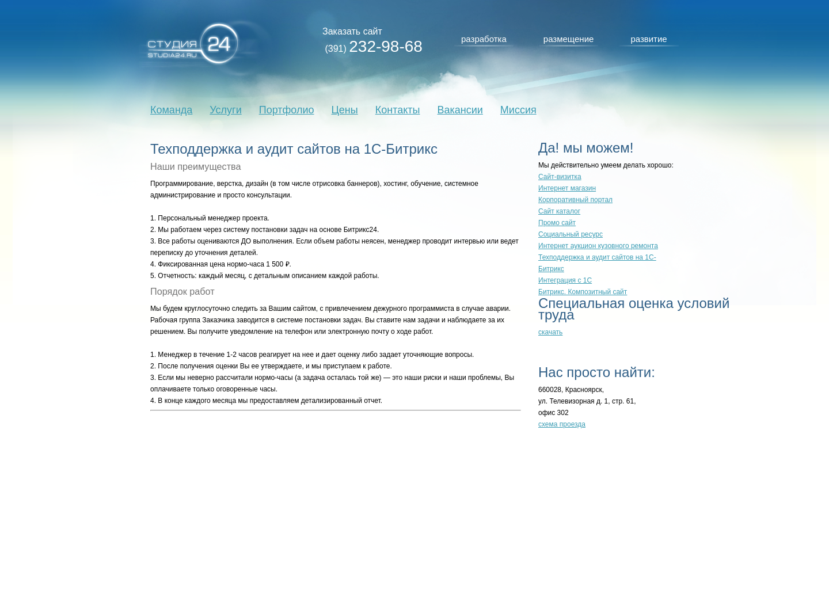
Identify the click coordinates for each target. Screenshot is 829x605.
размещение (568, 39)
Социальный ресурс (570, 234)
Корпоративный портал (575, 200)
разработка (484, 39)
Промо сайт (557, 223)
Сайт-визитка (559, 177)
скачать (550, 332)
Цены (345, 110)
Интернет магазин (567, 188)
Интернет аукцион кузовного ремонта (598, 246)
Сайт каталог (559, 211)
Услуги (225, 110)
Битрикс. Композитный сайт (582, 292)
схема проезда (561, 424)
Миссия (518, 110)
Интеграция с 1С (565, 280)
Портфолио (286, 110)
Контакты (397, 110)
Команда (171, 110)
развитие (648, 39)
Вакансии (459, 110)
